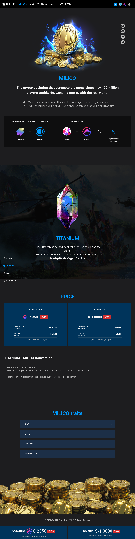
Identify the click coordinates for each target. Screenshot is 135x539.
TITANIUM (10, 266)
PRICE (8, 273)
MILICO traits (11, 281)
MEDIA (68, 4)
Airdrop (44, 4)
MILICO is (23, 4)
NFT (61, 4)
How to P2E (34, 4)
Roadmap (53, 4)
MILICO (9, 258)
